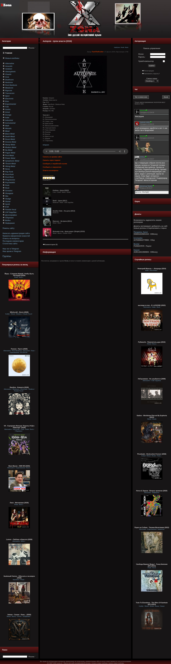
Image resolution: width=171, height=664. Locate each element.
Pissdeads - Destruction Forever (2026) (151, 454)
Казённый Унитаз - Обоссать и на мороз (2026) (19, 577)
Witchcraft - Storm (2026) (19, 312)
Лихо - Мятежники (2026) (19, 503)
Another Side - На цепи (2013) (64, 211)
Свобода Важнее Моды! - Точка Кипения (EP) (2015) (151, 565)
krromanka (138, 238)
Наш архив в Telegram (12, 251)
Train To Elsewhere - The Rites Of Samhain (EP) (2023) (152, 603)
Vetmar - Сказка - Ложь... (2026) (19, 614)
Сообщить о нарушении (52, 167)
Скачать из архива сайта (52, 157)
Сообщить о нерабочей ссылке (55, 163)
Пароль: (141, 57)
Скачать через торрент (51, 160)
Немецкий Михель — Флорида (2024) (152, 268)
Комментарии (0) (50, 244)
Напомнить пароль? (152, 73)
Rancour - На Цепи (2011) (62, 221)
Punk (122, 47)
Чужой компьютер (146, 61)
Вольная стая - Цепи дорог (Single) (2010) (69, 231)
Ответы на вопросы (11, 239)
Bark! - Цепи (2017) (60, 200)
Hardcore (117, 47)
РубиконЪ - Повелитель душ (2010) (151, 342)
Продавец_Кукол (141, 232)
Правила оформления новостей (16, 236)
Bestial (136, 244)
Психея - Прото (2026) (19, 349)
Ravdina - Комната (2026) (19, 387)
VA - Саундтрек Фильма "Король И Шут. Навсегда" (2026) (19, 426)
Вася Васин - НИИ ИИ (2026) (19, 466)
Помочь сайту (8, 228)
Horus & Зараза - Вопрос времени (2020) (151, 491)
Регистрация (149, 71)
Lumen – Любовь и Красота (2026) (19, 539)
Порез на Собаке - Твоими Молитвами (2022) (152, 527)
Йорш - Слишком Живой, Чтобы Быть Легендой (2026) (19, 274)
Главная (8, 53)
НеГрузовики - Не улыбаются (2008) (152, 379)
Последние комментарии (13, 241)
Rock (126, 47)
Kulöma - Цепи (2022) (61, 190)
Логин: (141, 54)
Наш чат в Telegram (11, 249)
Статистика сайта (10, 244)
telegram (46, 145)
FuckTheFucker (97, 52)
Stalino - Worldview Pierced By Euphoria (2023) (152, 416)
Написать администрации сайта (16, 233)
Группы (7, 256)
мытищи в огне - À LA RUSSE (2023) (152, 305)
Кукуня (137, 250)
